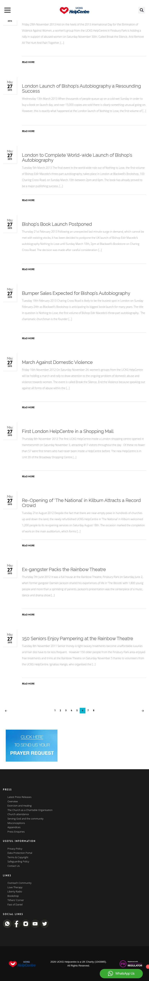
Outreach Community (19, 883)
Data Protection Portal (19, 853)
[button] (141, 10)
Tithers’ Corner (15, 900)
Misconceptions (16, 823)
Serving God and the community (25, 818)
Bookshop (13, 896)
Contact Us (13, 866)
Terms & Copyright (17, 857)
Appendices (13, 827)
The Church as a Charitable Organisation (29, 810)
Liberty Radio (14, 891)
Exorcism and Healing (19, 805)
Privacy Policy (14, 848)
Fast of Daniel (15, 904)
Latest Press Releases (19, 797)
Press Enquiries (16, 831)
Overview (12, 801)
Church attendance (18, 814)
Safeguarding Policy (18, 861)
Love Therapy (14, 887)
